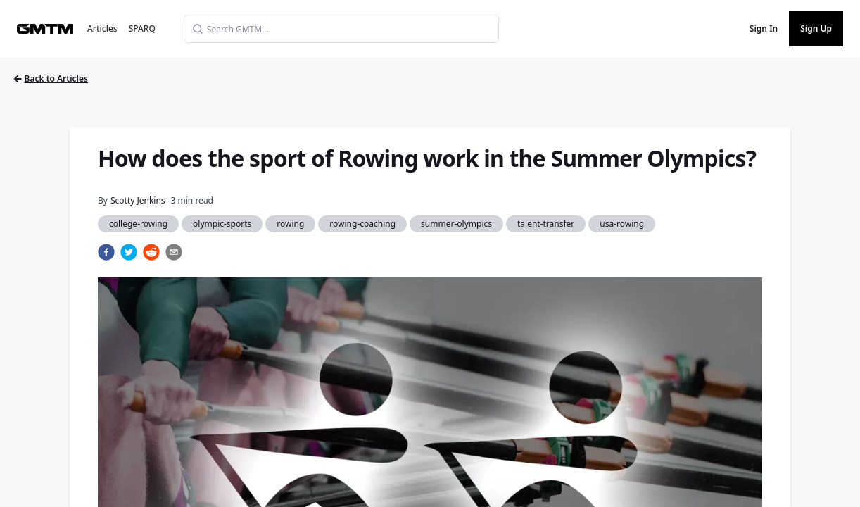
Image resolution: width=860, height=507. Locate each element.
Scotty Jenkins (137, 200)
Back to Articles (51, 78)
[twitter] (128, 252)
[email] (173, 252)
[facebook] (106, 252)
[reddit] (151, 252)
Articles (102, 29)
